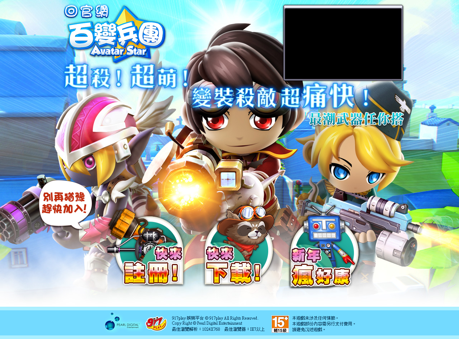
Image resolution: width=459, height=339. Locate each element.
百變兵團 (115, 34)
